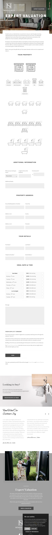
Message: (7, 305)
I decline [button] (33, 532)
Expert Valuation (39, 9)
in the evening (30, 297)
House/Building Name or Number (12, 204)
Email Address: (28, 254)
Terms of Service (40, 362)
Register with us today (12, 397)
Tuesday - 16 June (10, 297)
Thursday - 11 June (10, 285)
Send (12, 355)
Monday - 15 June (10, 294)
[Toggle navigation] (48, 8)
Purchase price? (35, 170)
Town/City (27, 204)
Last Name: (28, 244)
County (27, 214)
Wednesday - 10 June (11, 282)
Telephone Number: (10, 254)
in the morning (30, 273)
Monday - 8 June (10, 276)
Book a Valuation (26, 508)
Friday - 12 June (10, 288)
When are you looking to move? (10, 171)
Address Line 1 (8, 214)
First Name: (8, 244)
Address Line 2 (8, 224)
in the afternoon (31, 282)
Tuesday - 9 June (10, 279)
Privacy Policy (31, 362)
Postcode (27, 224)
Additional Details (9, 181)
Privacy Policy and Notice (12, 345)
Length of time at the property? (23, 171)
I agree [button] (27, 532)
